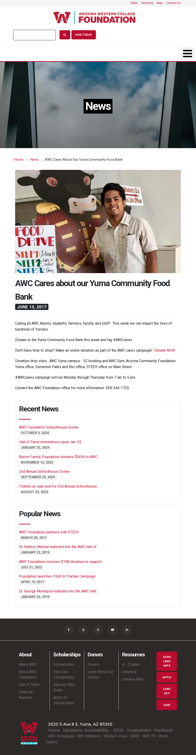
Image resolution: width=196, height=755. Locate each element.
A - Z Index (131, 664)
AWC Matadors (89, 736)
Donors (81, 52)
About (9, 52)
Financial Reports (26, 694)
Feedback (163, 730)
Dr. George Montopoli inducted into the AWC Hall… (58, 590)
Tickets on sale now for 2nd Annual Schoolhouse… (59, 485)
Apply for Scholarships (63, 700)
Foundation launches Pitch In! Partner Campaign (57, 575)
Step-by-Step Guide (64, 687)
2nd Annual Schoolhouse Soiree (44, 470)
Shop (144, 52)
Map (160, 3)
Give (167, 704)
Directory (147, 3)
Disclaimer (73, 730)
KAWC (135, 736)
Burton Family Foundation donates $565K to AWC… (59, 455)
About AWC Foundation (28, 674)
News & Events (113, 52)
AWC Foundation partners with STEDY (49, 531)
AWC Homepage (61, 736)
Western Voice (115, 736)
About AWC (28, 664)
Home (18, 158)
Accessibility (96, 730)
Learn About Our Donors (100, 674)
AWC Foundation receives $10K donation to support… (61, 560)
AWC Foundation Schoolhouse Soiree (48, 426)
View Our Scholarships (63, 674)
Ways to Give (175, 52)
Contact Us (173, 3)
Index (134, 3)
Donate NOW (164, 349)
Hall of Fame (29, 684)
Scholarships (44, 52)
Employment (139, 730)
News (35, 158)
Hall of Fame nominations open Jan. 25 (50, 441)
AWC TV (149, 736)
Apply (166, 677)
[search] (34, 35)
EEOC (118, 730)
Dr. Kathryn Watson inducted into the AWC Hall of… (59, 545)
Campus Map (132, 678)
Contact (167, 691)
